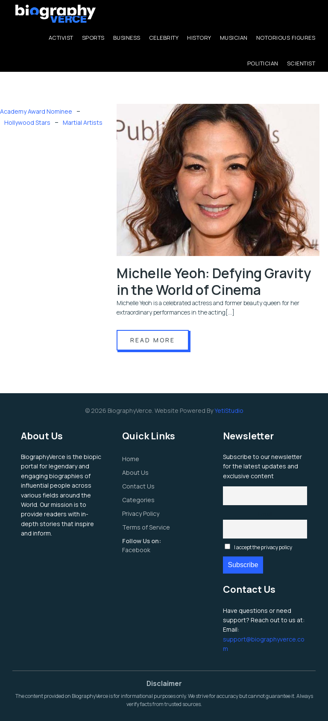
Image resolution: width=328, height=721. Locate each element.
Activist (61, 37)
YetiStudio (228, 410)
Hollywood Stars (27, 122)
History (199, 37)
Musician (234, 37)
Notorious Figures (286, 37)
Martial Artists (82, 122)
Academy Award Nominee (36, 111)
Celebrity (164, 37)
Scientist (301, 63)
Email (265, 514)
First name (265, 481)
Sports (93, 37)
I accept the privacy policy (258, 547)
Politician (262, 63)
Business (127, 37)
